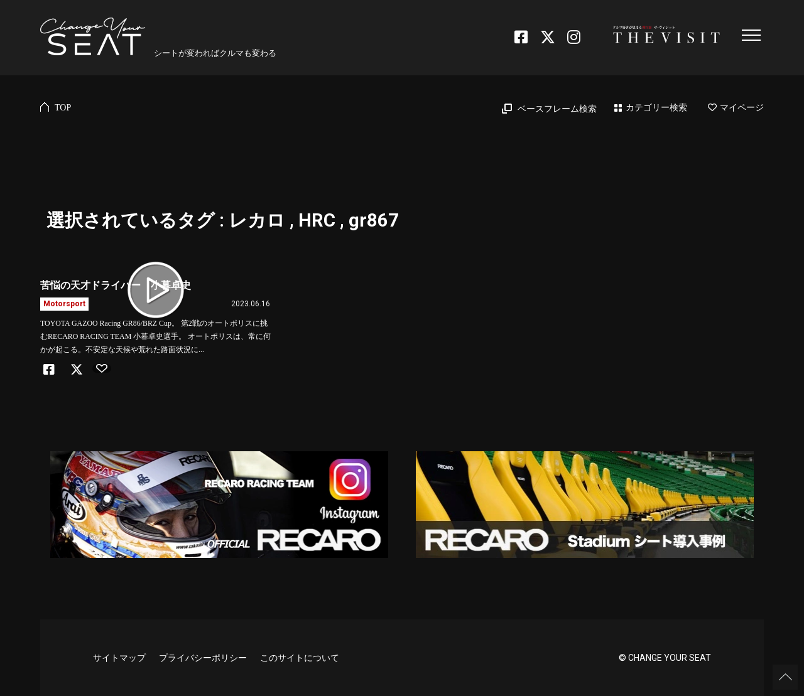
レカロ (257, 220)
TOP (63, 107)
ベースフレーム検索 (557, 109)
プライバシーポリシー (203, 658)
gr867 (374, 220)
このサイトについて (299, 658)
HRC (316, 220)
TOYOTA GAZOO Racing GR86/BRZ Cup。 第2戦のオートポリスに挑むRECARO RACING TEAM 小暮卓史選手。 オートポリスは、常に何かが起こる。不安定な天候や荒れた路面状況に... (155, 336)
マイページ (736, 107)
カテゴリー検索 (656, 107)
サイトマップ (119, 658)
